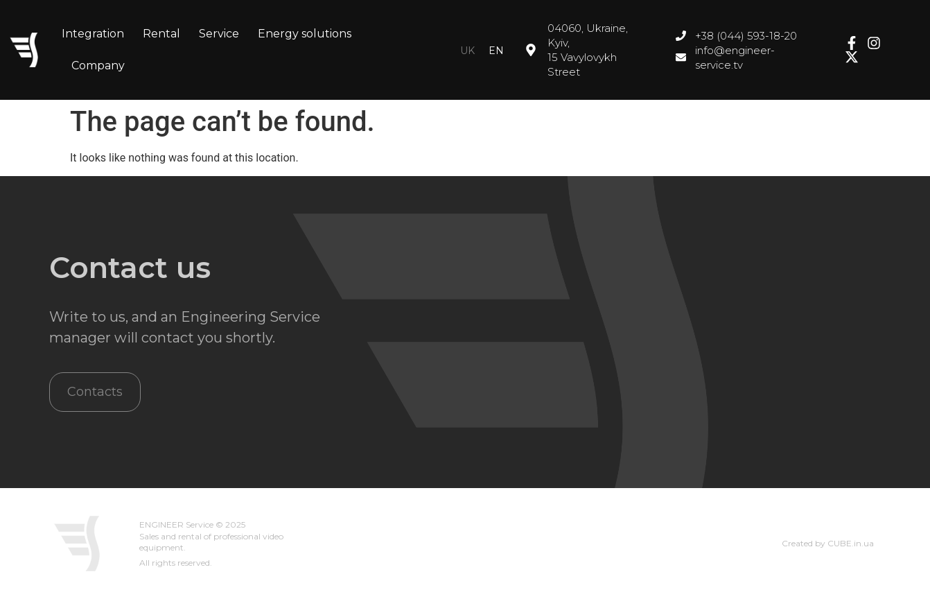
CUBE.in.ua (850, 543)
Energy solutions (304, 33)
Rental (161, 33)
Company (98, 65)
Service (219, 33)
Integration (93, 33)
